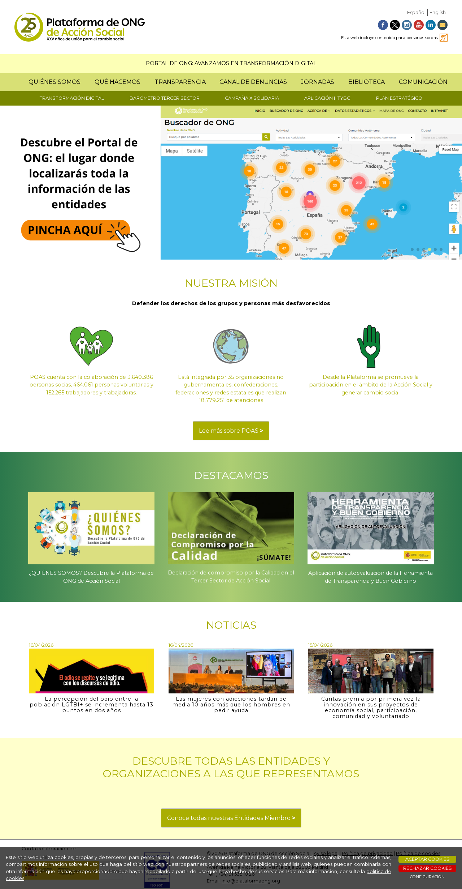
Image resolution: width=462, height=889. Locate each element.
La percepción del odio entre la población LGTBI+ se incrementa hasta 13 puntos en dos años (91, 705)
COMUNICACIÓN (423, 81)
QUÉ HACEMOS (117, 81)
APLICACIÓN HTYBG (327, 98)
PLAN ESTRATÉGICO (399, 98)
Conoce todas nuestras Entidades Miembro (231, 818)
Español (416, 12)
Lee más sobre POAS (231, 430)
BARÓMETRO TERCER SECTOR (165, 98)
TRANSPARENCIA (180, 81)
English (438, 12)
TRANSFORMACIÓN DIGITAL (72, 98)
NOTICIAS (231, 625)
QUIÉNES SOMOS (54, 81)
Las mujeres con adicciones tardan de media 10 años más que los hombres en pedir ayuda (231, 705)
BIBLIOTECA (366, 81)
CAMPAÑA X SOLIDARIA (252, 98)
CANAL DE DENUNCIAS (253, 81)
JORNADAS (317, 81)
